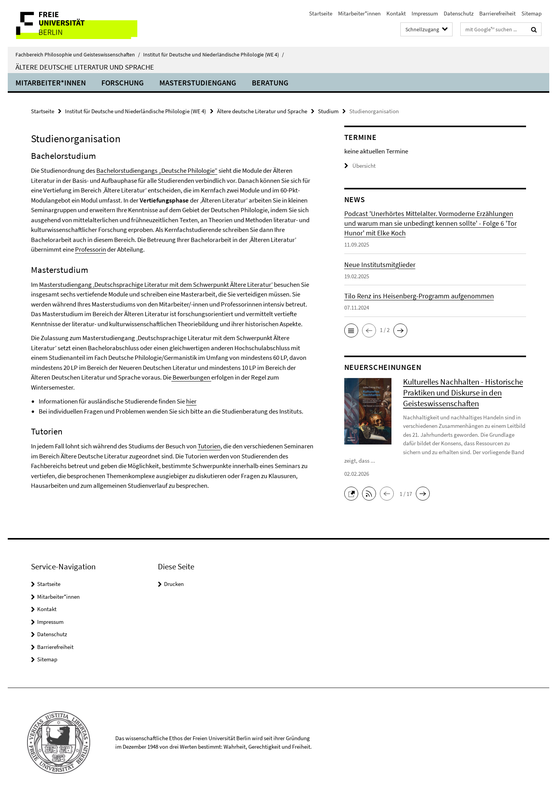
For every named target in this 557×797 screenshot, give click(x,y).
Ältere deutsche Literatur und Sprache (84, 67)
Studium (328, 111)
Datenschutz (458, 13)
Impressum (425, 13)
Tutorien (209, 446)
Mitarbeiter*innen (359, 13)
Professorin (90, 249)
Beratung (270, 82)
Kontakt (396, 13)
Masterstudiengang (197, 82)
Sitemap (531, 13)
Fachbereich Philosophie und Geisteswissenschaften (77, 54)
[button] (351, 330)
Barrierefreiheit (497, 13)
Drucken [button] (174, 584)
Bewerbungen (191, 377)
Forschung (122, 82)
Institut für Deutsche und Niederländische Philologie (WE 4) (213, 54)
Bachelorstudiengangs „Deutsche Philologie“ (156, 170)
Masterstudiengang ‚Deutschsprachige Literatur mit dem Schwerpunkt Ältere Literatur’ (156, 284)
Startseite (320, 13)
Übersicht (360, 165)
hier (191, 401)
